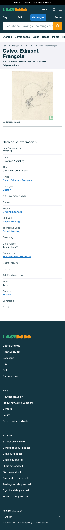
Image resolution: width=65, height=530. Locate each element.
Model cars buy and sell (15, 496)
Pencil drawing (11, 231)
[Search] (28, 26)
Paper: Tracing (11, 221)
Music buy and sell (13, 465)
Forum (58, 17)
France (7, 294)
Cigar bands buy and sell (16, 490)
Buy (5, 17)
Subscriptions (10, 376)
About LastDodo (12, 351)
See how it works (42, 2)
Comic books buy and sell (16, 447)
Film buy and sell (12, 472)
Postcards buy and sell (15, 478)
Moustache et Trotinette (17, 256)
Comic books (22, 36)
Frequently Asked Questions (18, 402)
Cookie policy (41, 522)
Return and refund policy (16, 421)
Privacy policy (25, 522)
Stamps (7, 36)
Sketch (42, 62)
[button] (54, 10)
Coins (36, 36)
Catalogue (38, 17)
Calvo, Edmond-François (23, 62)
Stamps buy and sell (14, 441)
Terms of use (9, 522)
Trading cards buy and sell (17, 484)
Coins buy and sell (12, 453)
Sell (20, 17)
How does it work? (13, 396)
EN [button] (45, 9)
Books (45, 36)
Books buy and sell (13, 459)
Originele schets (11, 65)
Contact (7, 408)
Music (55, 36)
